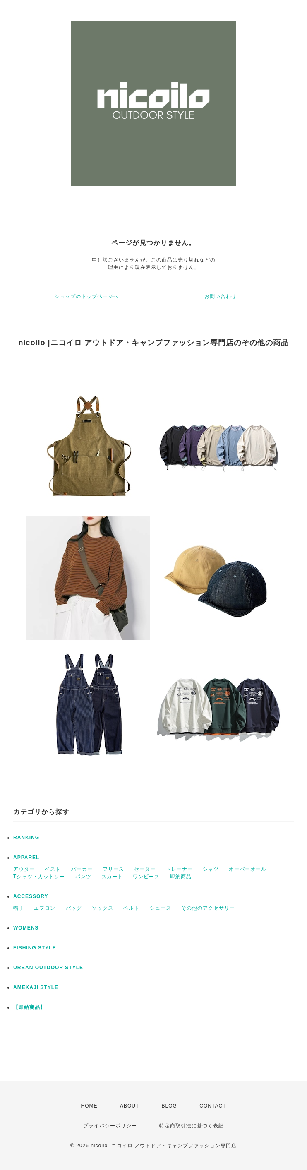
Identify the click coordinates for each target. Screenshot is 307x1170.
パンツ (83, 876)
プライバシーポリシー (110, 1126)
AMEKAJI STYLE (35, 987)
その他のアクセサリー (208, 908)
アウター (24, 869)
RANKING (26, 838)
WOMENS (25, 928)
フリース (113, 869)
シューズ (160, 908)
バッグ (74, 908)
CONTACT (212, 1106)
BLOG (169, 1106)
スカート (112, 876)
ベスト (53, 869)
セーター (145, 869)
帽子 (18, 908)
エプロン (44, 908)
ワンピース (146, 876)
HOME (89, 1106)
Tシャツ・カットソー (39, 876)
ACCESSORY (30, 896)
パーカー (82, 869)
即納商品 (181, 876)
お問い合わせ (220, 296)
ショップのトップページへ (86, 296)
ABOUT (129, 1106)
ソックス (102, 908)
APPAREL (26, 857)
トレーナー (179, 869)
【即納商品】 (29, 1007)
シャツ (211, 869)
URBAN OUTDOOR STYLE (48, 968)
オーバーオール (247, 869)
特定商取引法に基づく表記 (191, 1126)
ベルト (131, 908)
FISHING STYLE (34, 948)
